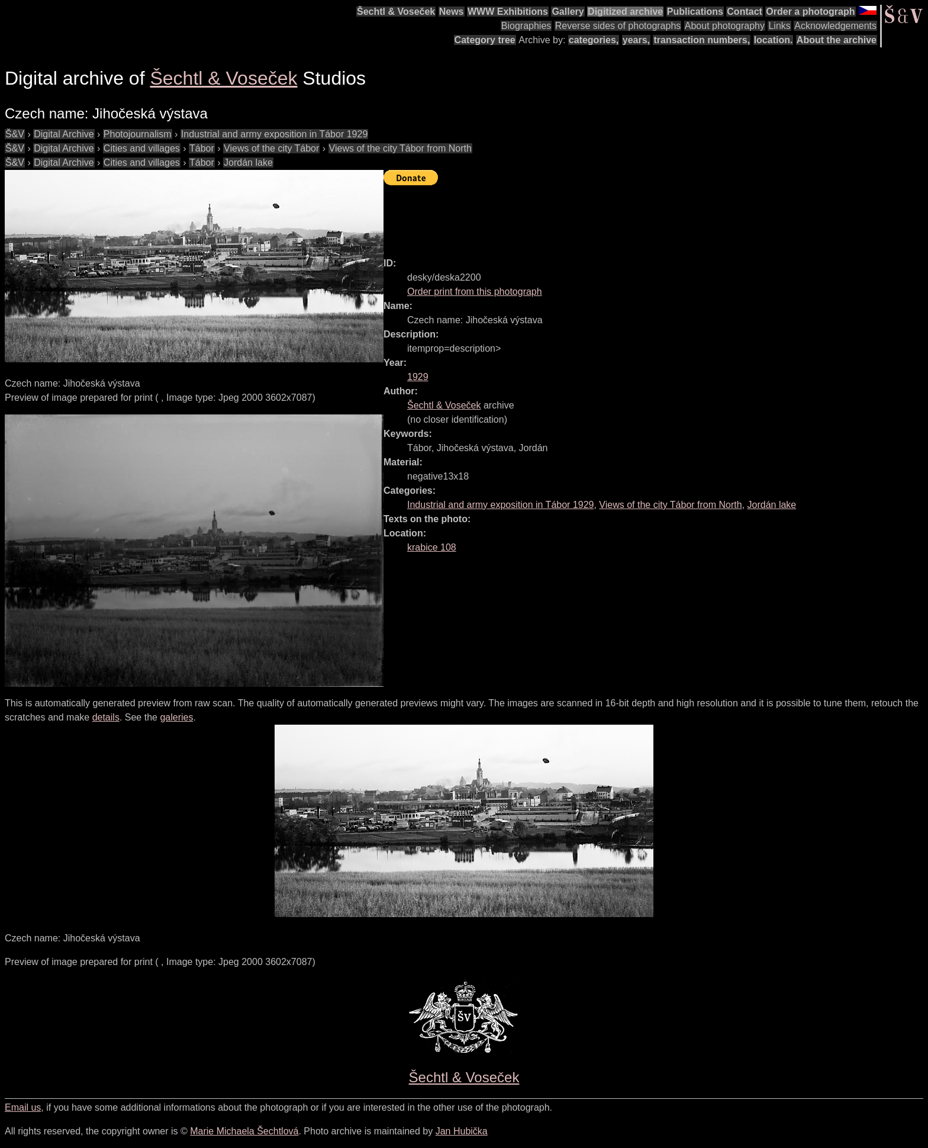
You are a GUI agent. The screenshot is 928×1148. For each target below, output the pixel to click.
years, (636, 40)
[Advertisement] (599, 216)
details (106, 717)
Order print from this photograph (474, 292)
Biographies (526, 26)
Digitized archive (625, 12)
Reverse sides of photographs (618, 26)
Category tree (485, 40)
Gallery (568, 12)
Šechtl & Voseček (396, 12)
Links (779, 26)
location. (773, 40)
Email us (23, 1107)
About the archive (837, 40)
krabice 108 (431, 547)
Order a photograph (810, 12)
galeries (176, 717)
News (451, 12)
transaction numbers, (701, 40)
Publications (695, 12)
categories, (593, 40)
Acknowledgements (835, 26)
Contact (744, 12)
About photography (725, 26)
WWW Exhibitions (508, 12)
